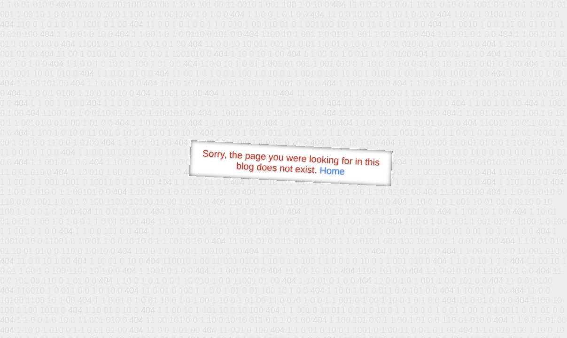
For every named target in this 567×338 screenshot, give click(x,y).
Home (332, 171)
